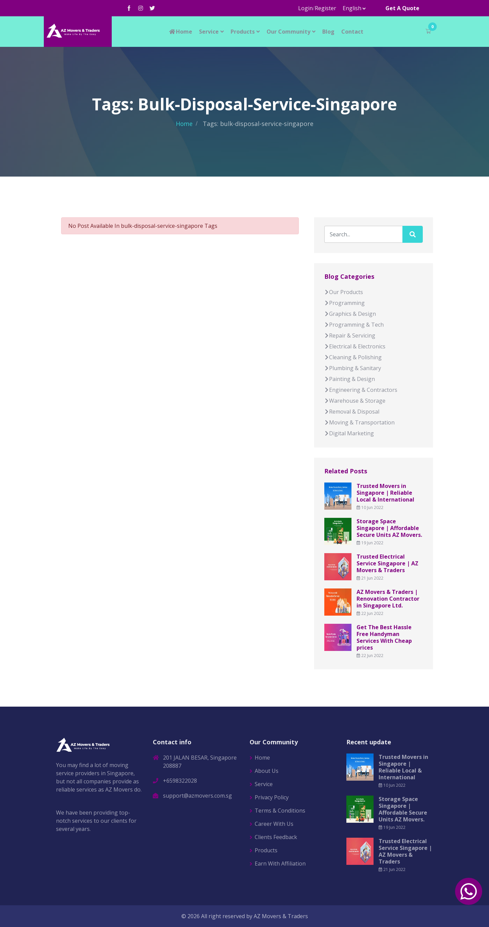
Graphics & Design (350, 313)
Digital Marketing (349, 433)
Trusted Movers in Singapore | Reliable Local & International (385, 492)
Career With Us (274, 824)
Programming (344, 303)
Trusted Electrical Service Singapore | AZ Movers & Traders (387, 563)
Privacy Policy (272, 797)
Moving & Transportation (359, 422)
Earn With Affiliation (280, 863)
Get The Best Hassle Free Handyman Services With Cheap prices (384, 637)
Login (305, 8)
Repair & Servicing (349, 335)
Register (325, 8)
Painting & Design (349, 379)
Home (180, 31)
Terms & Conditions (280, 810)
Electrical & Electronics (354, 346)
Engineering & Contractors (360, 390)
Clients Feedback (276, 837)
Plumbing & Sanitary (352, 368)
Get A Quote (402, 8)
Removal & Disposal (351, 411)
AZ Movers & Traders (281, 916)
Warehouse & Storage (354, 400)
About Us (266, 771)
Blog (328, 31)
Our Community (288, 31)
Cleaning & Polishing (353, 357)
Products (243, 31)
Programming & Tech (354, 324)
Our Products (343, 292)
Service (209, 31)
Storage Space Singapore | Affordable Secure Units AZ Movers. (389, 528)
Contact (352, 31)
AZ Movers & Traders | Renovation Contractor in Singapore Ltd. (388, 598)
